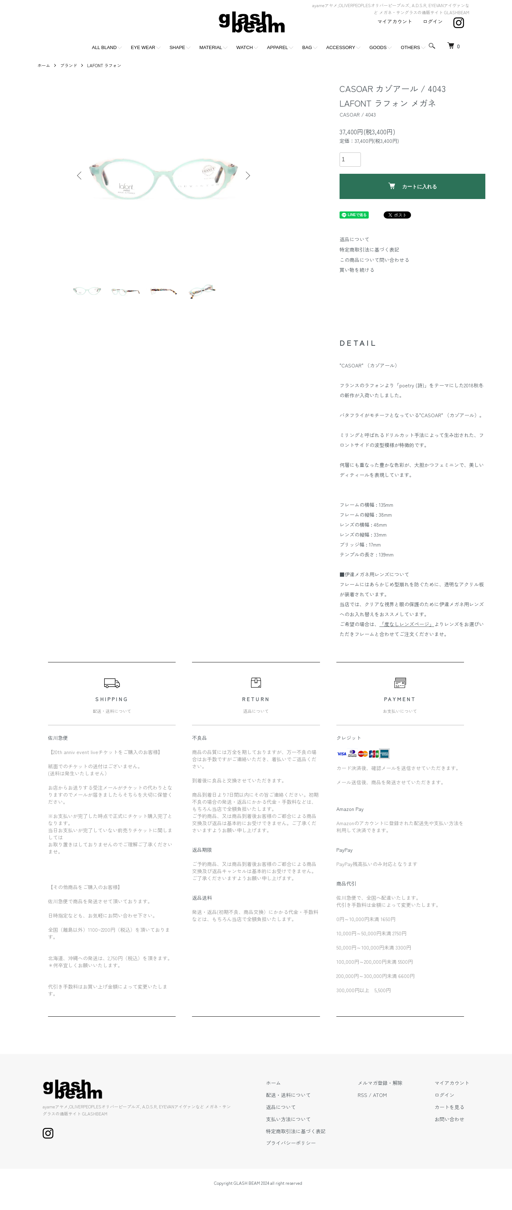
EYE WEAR (143, 47)
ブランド (68, 65)
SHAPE (177, 47)
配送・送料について (288, 1094)
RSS (362, 1094)
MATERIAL (210, 47)
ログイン (433, 21)
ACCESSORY (340, 47)
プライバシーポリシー (291, 1142)
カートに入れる (412, 186)
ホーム (43, 65)
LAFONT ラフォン (104, 65)
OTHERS (410, 47)
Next (247, 175)
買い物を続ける (357, 269)
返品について (354, 239)
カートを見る (449, 1106)
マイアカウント (394, 21)
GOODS (377, 47)
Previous (80, 175)
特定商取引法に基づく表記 (369, 249)
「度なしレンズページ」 (406, 624)
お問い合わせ (449, 1119)
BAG (307, 47)
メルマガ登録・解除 (380, 1082)
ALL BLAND (104, 47)
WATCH (244, 47)
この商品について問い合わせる (374, 259)
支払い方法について (288, 1119)
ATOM (380, 1094)
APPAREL (277, 47)
